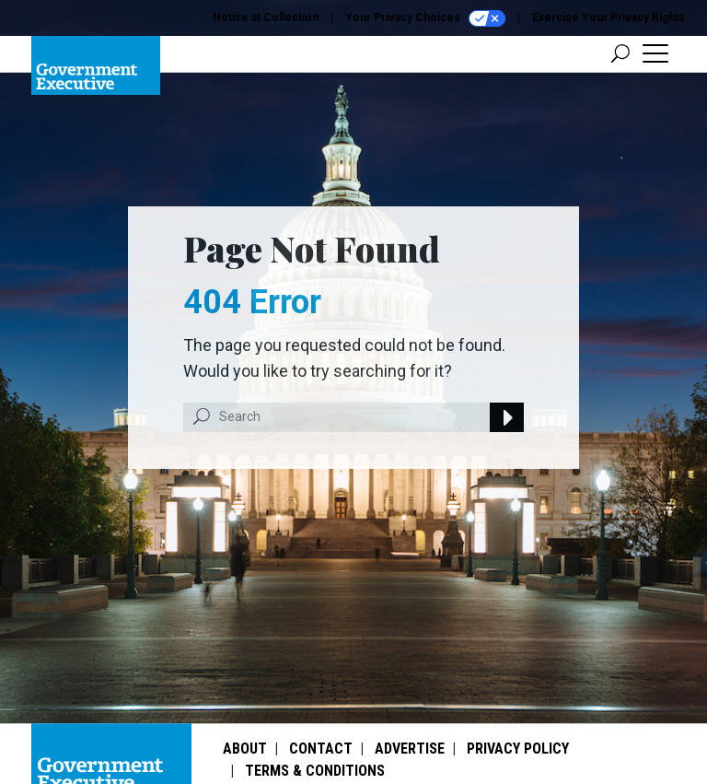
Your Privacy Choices (425, 18)
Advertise (410, 748)
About (245, 748)
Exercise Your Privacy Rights (608, 17)
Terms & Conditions (315, 770)
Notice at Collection (266, 17)
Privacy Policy (518, 748)
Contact (321, 748)
